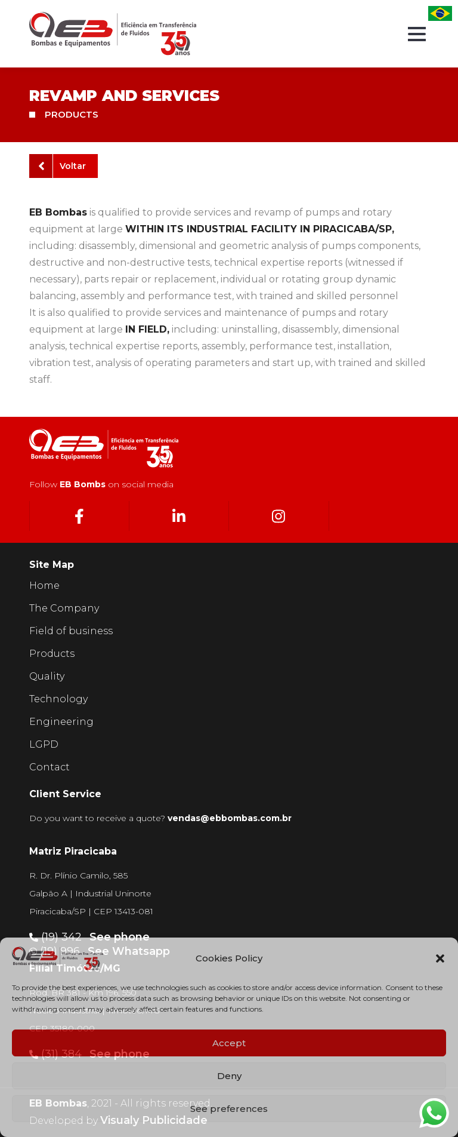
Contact (49, 767)
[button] (440, 958)
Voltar (62, 166)
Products (52, 653)
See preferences (229, 1108)
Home (44, 585)
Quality (46, 676)
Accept (229, 1043)
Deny (229, 1075)
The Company (64, 608)
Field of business (71, 631)
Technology (58, 699)
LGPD (43, 744)
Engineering (61, 721)
